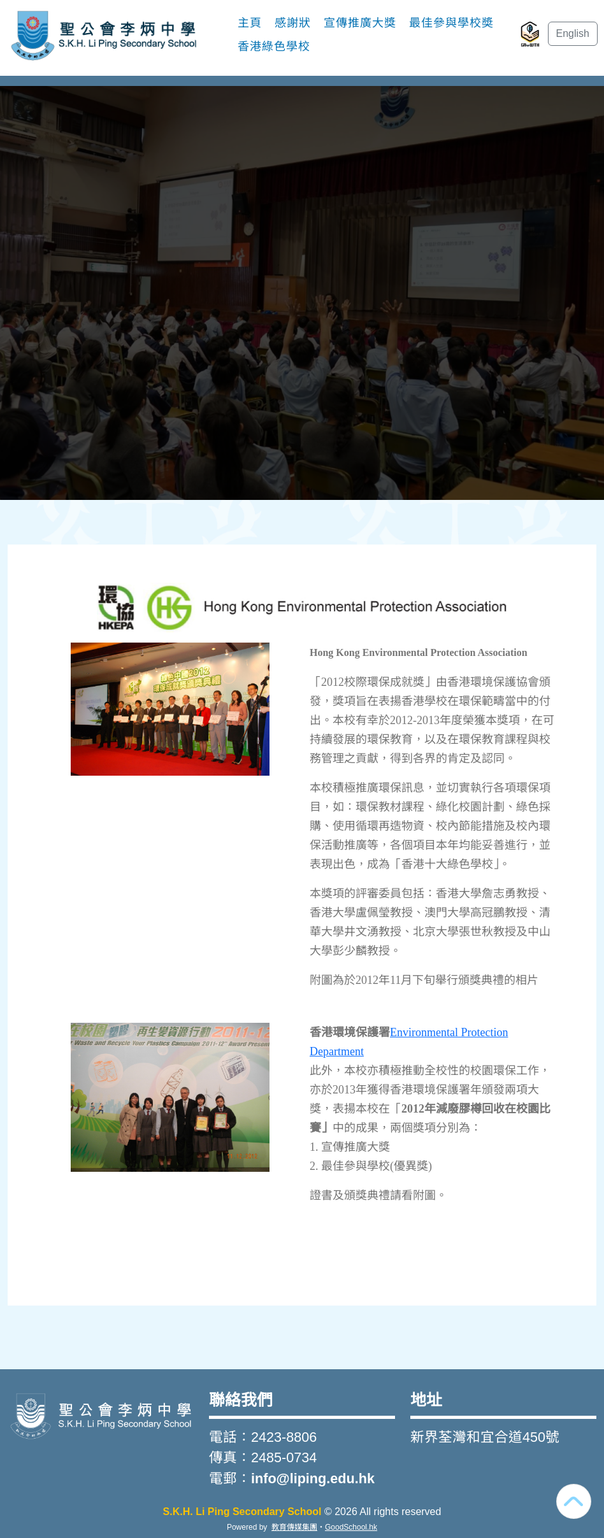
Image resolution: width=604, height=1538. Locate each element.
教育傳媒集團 (294, 1527)
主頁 (250, 34)
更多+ (428, 34)
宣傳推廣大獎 (360, 34)
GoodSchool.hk (351, 1527)
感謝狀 (293, 34)
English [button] (572, 33)
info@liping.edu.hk (313, 1478)
